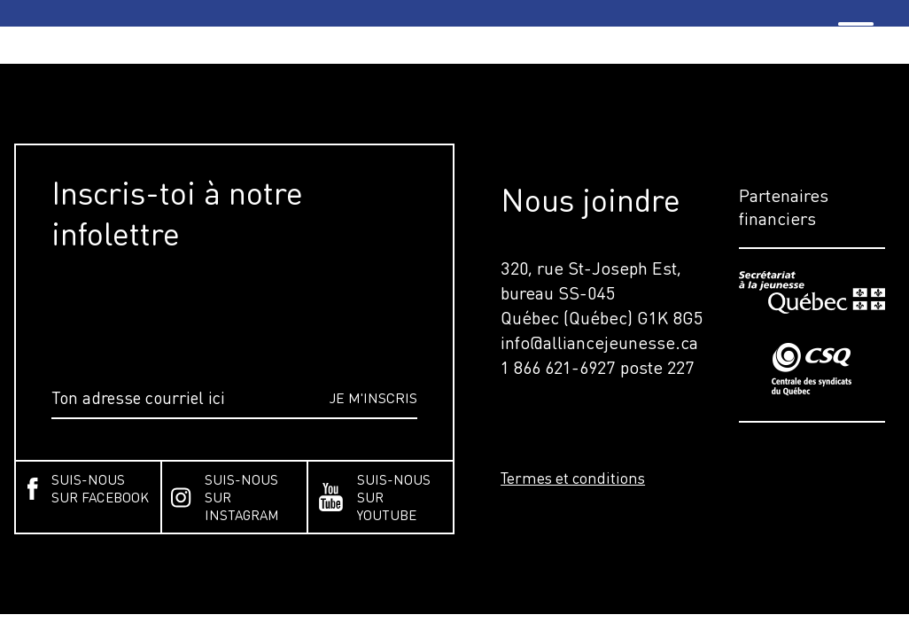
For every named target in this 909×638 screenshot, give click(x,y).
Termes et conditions (573, 477)
